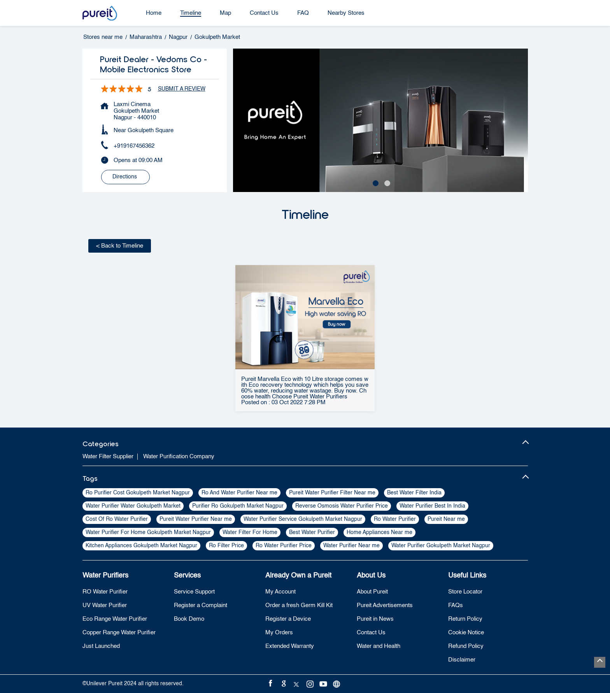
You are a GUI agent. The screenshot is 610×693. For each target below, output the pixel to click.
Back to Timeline (119, 246)
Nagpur (178, 37)
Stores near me (103, 37)
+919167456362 (134, 146)
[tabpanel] (380, 120)
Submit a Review (181, 89)
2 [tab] (386, 182)
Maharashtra (146, 37)
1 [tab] (375, 182)
